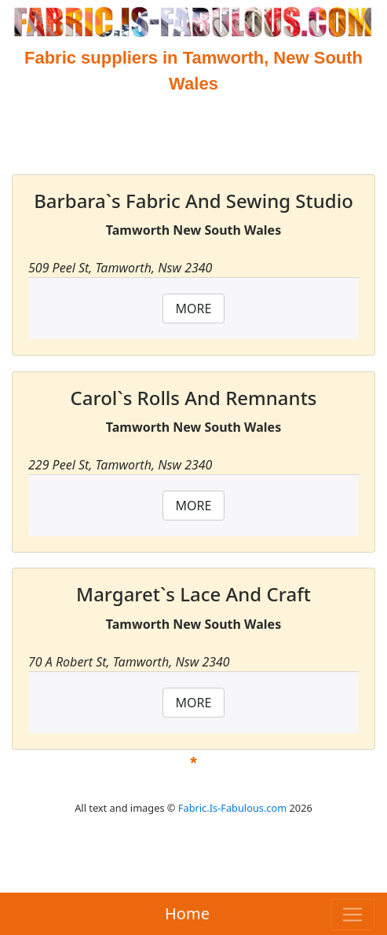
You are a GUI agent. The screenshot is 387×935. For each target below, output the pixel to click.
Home (187, 913)
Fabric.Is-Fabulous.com (232, 808)
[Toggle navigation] (352, 914)
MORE (194, 308)
